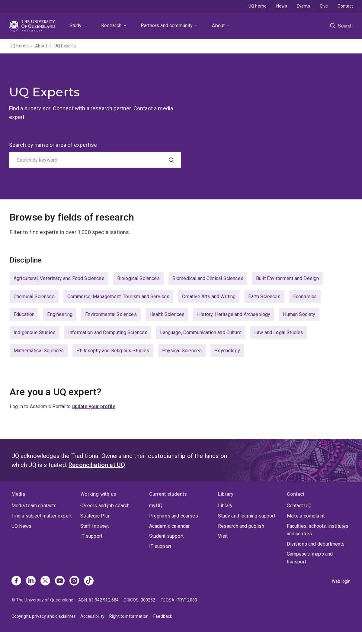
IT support (91, 536)
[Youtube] (60, 581)
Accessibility (92, 616)
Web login (341, 581)
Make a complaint (306, 516)
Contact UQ (299, 505)
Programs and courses (173, 516)
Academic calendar (169, 526)
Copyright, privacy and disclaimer (43, 616)
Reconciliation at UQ (97, 465)
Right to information (129, 616)
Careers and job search (105, 505)
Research (111, 25)
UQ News (21, 526)
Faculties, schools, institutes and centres (318, 530)
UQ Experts (65, 46)
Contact (345, 6)
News (281, 6)
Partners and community (167, 25)
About (218, 25)
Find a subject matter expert (41, 516)
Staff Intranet (94, 526)
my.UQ (156, 505)
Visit (223, 536)
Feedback (162, 616)
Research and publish (241, 526)
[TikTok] (89, 581)
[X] (45, 581)
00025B (148, 600)
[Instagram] (74, 581)
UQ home (257, 6)
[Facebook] (16, 581)
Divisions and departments (316, 544)
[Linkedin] (31, 581)
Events (303, 6)
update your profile (93, 406)
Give (324, 6)
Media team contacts (34, 505)
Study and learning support (246, 516)
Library (225, 505)
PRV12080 (187, 600)
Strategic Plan (95, 516)
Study (75, 25)
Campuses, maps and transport (310, 558)
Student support (166, 536)
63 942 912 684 (104, 600)
